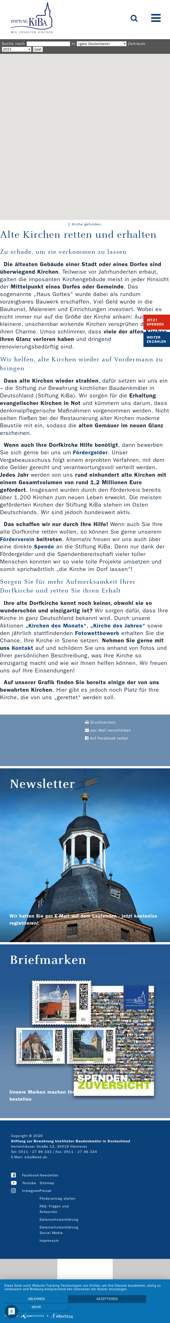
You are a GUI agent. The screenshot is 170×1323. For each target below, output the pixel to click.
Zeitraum (136, 43)
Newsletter (49, 1175)
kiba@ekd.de (36, 1157)
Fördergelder (90, 452)
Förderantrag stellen (58, 1198)
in (73, 43)
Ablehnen (28, 1308)
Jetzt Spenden (155, 322)
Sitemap (47, 1183)
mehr (141, 1308)
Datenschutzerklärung (59, 1219)
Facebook (30, 1175)
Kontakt (23, 648)
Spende (44, 546)
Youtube (29, 1183)
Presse (46, 1191)
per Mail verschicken (108, 730)
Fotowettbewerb (97, 633)
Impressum (49, 1240)
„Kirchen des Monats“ (56, 625)
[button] (85, 133)
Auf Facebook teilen (106, 738)
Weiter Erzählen (156, 339)
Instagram (31, 1191)
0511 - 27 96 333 (35, 1152)
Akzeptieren (85, 1308)
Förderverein (17, 539)
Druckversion (100, 722)
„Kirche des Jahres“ (118, 625)
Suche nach (13, 43)
